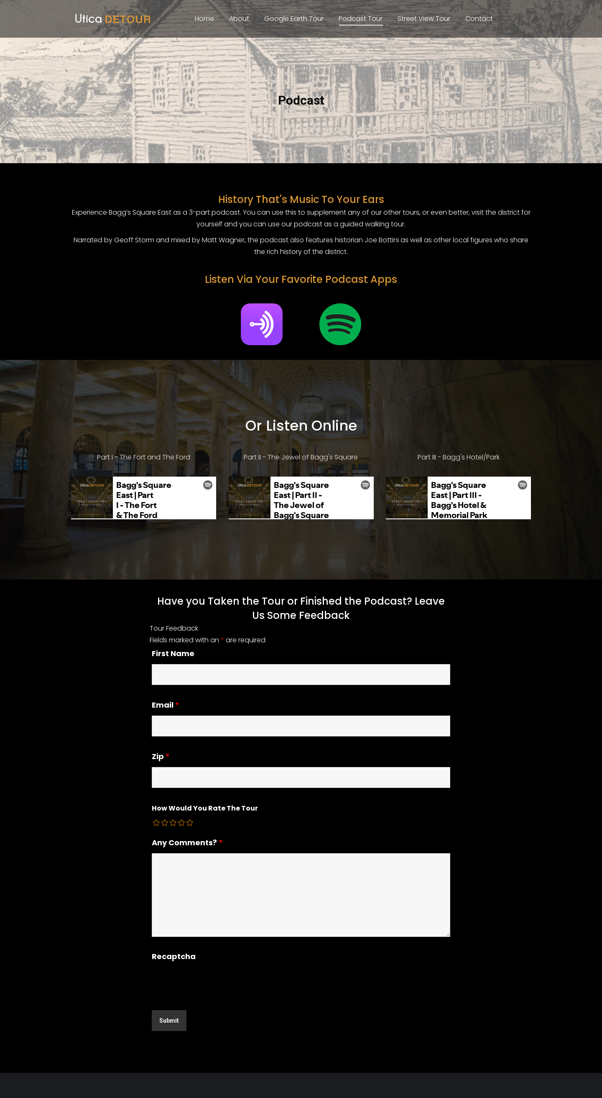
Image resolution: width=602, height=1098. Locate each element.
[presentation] (215, 983)
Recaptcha (174, 956)
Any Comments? (187, 842)
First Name (173, 653)
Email (165, 705)
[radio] (157, 822)
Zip (161, 756)
